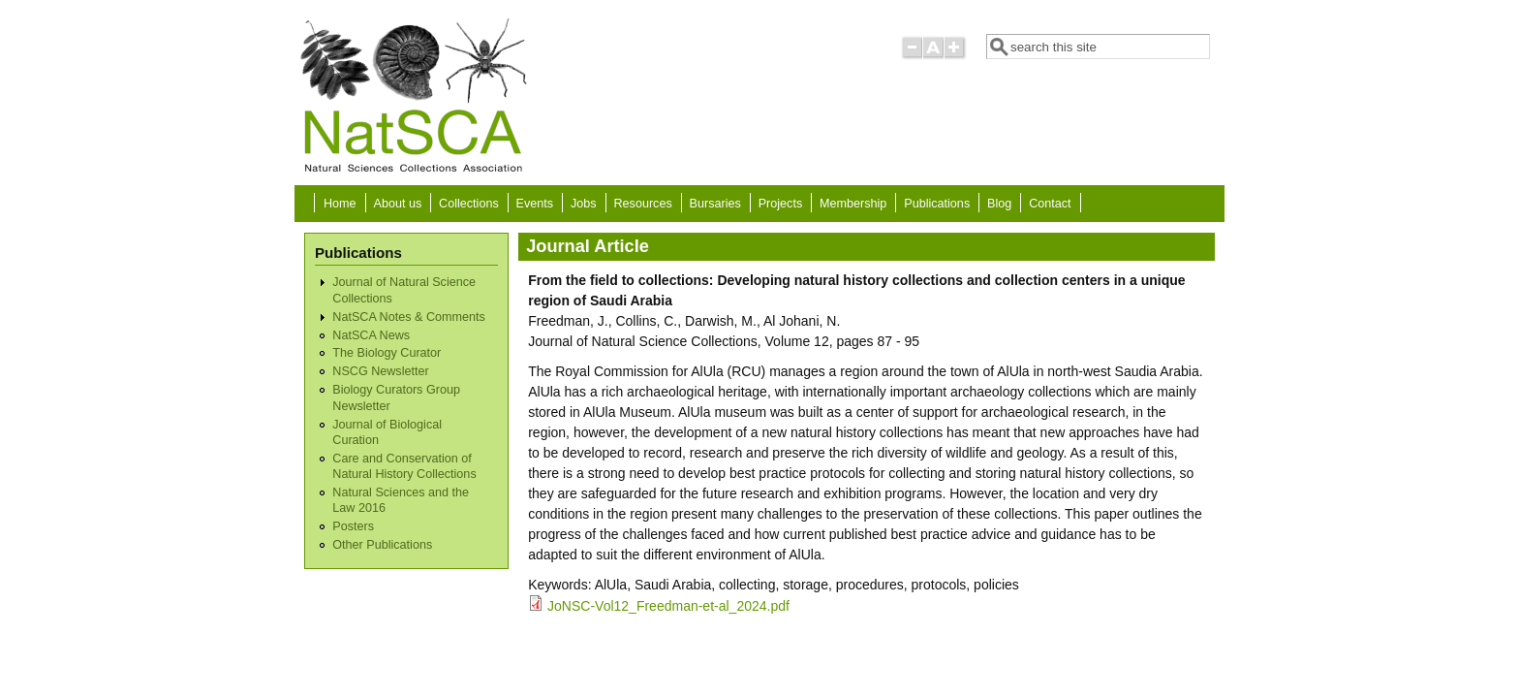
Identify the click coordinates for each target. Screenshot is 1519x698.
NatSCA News (371, 335)
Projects (781, 203)
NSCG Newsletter (380, 371)
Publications (937, 203)
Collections (469, 203)
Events (535, 203)
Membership (853, 203)
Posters (353, 526)
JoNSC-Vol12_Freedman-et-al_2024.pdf (668, 606)
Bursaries (715, 203)
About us (397, 203)
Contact (1049, 203)
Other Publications (382, 545)
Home (340, 203)
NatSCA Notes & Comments (408, 317)
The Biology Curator (386, 353)
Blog (999, 203)
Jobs (584, 203)
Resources (643, 203)
